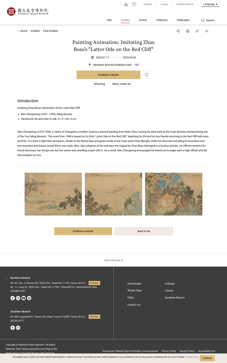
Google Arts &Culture (29, 298)
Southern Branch (175, 297)
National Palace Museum (27, 11)
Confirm (207, 358)
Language (209, 4)
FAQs (131, 297)
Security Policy (191, 357)
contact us (134, 304)
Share (178, 31)
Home (23, 30)
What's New (135, 290)
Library (169, 290)
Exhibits (35, 30)
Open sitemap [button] (112, 260)
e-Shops (170, 283)
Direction (94, 283)
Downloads (134, 283)
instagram (18, 298)
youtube (23, 298)
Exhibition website (108, 74)
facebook (12, 298)
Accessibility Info (206, 351)
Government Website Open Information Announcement (130, 351)
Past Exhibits (50, 30)
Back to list (144, 231)
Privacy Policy (169, 351)
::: (121, 4)
